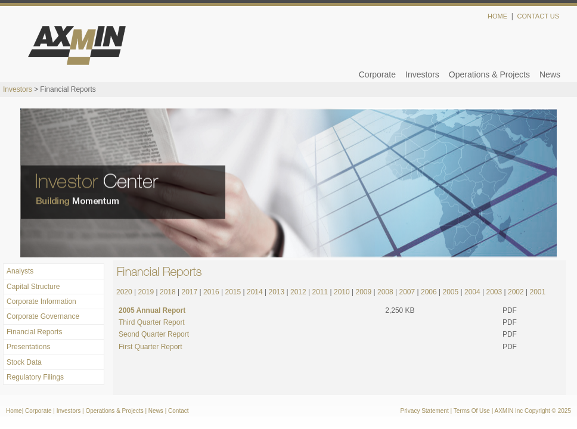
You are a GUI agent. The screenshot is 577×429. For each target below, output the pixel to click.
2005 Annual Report (152, 310)
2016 (211, 292)
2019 (146, 292)
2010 (341, 292)
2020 (124, 292)
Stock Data (24, 362)
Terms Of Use (472, 411)
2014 (255, 292)
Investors (422, 74)
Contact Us (538, 16)
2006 (429, 292)
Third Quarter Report (152, 322)
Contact (178, 411)
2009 (363, 292)
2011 (320, 292)
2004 (472, 292)
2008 (385, 292)
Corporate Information (41, 301)
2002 (516, 292)
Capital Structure (33, 286)
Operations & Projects (489, 74)
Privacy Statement (425, 411)
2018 (168, 292)
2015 (233, 292)
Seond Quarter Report (154, 334)
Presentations (28, 347)
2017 (190, 292)
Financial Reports (34, 332)
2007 (407, 292)
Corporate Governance (43, 316)
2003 (494, 292)
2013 (277, 292)
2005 (450, 292)
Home (497, 16)
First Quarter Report (150, 347)
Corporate (377, 74)
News (549, 74)
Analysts (20, 271)
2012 (297, 292)
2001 (537, 292)
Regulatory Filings (35, 377)
